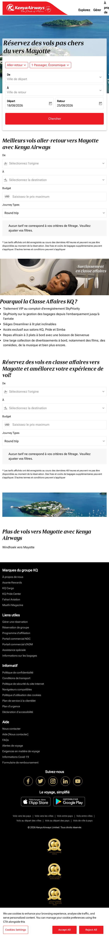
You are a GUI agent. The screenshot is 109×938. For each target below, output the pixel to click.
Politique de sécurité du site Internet (23, 683)
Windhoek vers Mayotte (18, 547)
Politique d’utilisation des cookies (21, 695)
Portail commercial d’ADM (17, 644)
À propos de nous (12, 576)
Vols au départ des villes (28, 820)
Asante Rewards (12, 582)
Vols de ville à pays (83, 820)
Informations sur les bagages (19, 655)
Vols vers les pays (22, 816)
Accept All (64, 929)
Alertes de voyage (12, 745)
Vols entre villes (84, 816)
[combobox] (56, 163)
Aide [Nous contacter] (15, 734)
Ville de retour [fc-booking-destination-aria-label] (16, 92)
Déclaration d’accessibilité (17, 712)
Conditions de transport (16, 678)
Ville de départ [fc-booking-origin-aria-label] (17, 79)
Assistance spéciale (14, 650)
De (8, 74)
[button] (50, 65)
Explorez (84, 10)
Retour (61, 101)
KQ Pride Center (11, 593)
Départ (11, 101)
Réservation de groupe (15, 627)
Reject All (91, 929)
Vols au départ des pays (57, 820)
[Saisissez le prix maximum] (57, 196)
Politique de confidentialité (17, 672)
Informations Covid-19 (15, 756)
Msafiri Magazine (12, 605)
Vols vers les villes (44, 816)
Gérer (97, 10)
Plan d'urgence (11, 706)
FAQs (5, 739)
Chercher (54, 119)
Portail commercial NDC (16, 638)
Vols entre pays (65, 816)
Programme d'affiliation (16, 633)
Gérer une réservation (15, 621)
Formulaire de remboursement (20, 762)
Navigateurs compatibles (17, 689)
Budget (6, 188)
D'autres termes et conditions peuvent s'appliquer (40, 249)
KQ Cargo (8, 588)
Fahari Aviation (11, 599)
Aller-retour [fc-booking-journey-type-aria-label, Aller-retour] (14, 65)
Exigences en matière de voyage (21, 751)
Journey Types (10, 204)
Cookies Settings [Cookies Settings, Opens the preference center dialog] (15, 929)
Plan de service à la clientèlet (18, 700)
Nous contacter (11, 728)
